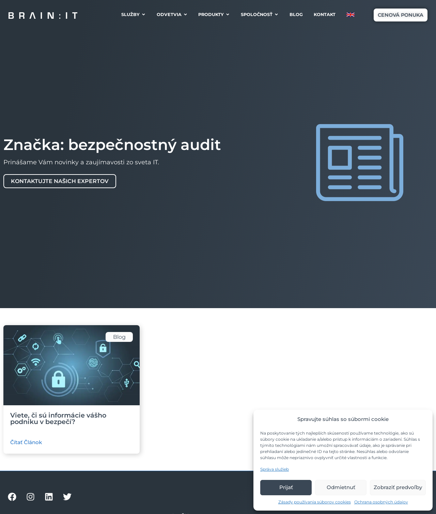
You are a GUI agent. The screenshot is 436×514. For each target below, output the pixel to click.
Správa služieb (274, 469)
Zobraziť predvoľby (398, 487)
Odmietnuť (341, 487)
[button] (400, 15)
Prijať (286, 487)
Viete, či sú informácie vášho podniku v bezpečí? (58, 418)
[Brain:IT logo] (43, 15)
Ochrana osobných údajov (381, 501)
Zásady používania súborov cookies (314, 501)
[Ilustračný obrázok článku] (71, 365)
